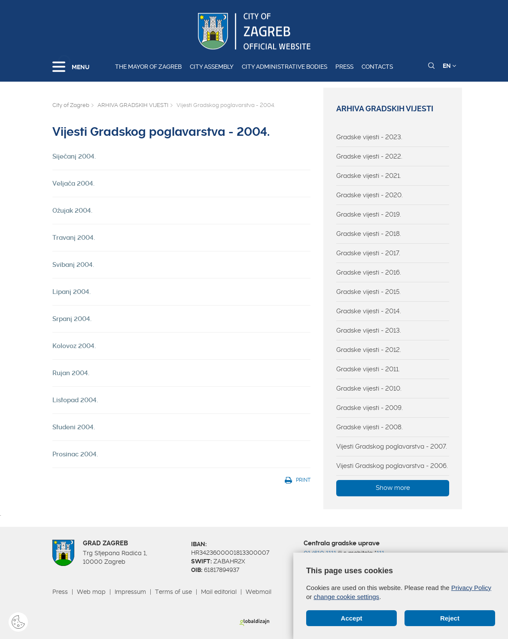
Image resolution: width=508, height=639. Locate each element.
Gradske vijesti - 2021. (368, 176)
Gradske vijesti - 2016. (368, 272)
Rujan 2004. (70, 373)
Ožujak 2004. (72, 210)
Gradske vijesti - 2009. (369, 408)
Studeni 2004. (73, 427)
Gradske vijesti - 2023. (369, 137)
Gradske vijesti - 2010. (369, 388)
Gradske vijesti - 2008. (369, 427)
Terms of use (173, 591)
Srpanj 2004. (71, 319)
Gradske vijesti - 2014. (368, 311)
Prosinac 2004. (75, 454)
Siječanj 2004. (74, 156)
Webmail (258, 591)
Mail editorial (219, 591)
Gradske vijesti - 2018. (368, 234)
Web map (91, 591)
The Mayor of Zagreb (148, 66)
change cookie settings (347, 596)
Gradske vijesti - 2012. (368, 350)
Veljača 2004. (73, 183)
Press (344, 66)
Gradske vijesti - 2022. (369, 156)
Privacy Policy (471, 587)
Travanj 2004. (73, 238)
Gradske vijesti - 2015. (368, 292)
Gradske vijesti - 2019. (368, 214)
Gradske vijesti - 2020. (369, 195)
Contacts (377, 66)
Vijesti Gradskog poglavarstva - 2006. (392, 466)
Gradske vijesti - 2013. (368, 330)
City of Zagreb (70, 105)
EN (449, 65)
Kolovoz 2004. (74, 346)
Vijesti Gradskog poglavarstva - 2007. (391, 446)
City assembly (212, 66)
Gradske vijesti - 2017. (368, 253)
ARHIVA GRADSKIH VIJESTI (132, 105)
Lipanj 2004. (71, 292)
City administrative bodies (284, 66)
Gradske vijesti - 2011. (368, 369)
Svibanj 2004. (73, 265)
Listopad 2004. (75, 400)
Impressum (130, 591)
